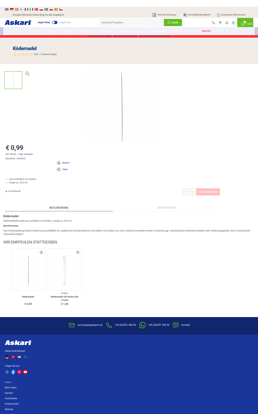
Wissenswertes (138, 305)
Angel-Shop (52, 15)
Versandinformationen (24, 400)
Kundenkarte (98, 310)
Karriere (63, 305)
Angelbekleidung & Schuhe (167, 24)
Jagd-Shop (73, 15)
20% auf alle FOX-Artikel (125, 33)
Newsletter (97, 299)
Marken (191, 24)
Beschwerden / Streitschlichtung (186, 332)
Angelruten (68, 24)
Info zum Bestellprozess (143, 310)
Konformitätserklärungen (144, 326)
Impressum (176, 321)
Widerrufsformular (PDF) (182, 326)
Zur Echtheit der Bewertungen (146, 332)
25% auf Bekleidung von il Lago (154, 33)
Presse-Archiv (66, 315)
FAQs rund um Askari (141, 299)
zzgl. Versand (154, 58)
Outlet (206, 24)
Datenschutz (176, 310)
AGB (172, 299)
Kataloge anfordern (102, 305)
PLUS (220, 24)
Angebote (51, 24)
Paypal (213, 321)
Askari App (97, 332)
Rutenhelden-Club (101, 321)
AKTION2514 (167, 30)
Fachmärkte (65, 310)
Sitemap (63, 321)
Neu (37, 24)
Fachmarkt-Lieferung (102, 326)
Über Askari (65, 299)
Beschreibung (41, 152)
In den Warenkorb (216, 83)
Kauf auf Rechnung (164, 8)
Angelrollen (85, 24)
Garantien (136, 321)
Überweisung (216, 310)
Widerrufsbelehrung (180, 305)
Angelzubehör (126, 24)
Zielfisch (143, 24)
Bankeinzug (216, 305)
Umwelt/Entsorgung (180, 315)
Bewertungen (98, 152)
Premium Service (100, 315)
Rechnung (215, 326)
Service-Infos (137, 315)
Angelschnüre (105, 24)
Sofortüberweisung (219, 299)
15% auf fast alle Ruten (99, 33)
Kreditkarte (215, 315)
